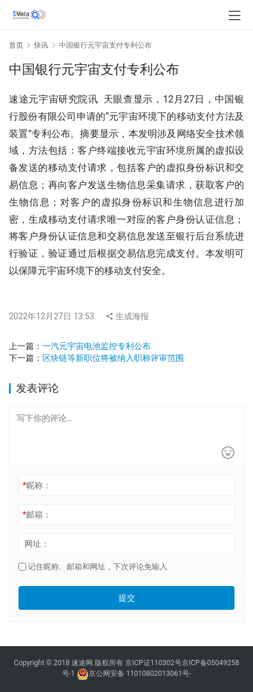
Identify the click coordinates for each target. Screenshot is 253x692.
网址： (36, 543)
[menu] (234, 15)
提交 (126, 598)
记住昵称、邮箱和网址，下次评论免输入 (92, 566)
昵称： (37, 485)
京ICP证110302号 (153, 663)
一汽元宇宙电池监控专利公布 (96, 346)
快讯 (41, 45)
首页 (16, 45)
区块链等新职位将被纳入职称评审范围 (113, 358)
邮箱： (37, 514)
